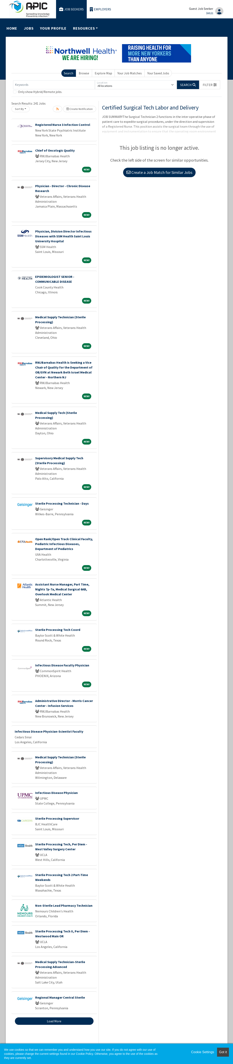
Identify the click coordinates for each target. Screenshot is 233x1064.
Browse (84, 73)
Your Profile (53, 28)
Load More (54, 1021)
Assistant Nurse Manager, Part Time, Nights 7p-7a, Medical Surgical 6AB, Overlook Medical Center (62, 589)
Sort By (19, 109)
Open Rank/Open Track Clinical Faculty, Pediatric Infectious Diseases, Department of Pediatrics (64, 544)
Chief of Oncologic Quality (55, 150)
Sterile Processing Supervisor (57, 818)
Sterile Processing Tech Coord (57, 630)
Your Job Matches (129, 73)
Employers (100, 9)
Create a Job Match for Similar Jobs (159, 172)
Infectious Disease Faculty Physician (62, 665)
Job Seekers (71, 9)
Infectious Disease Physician (56, 793)
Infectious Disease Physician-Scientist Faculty (49, 731)
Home (12, 28)
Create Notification (79, 109)
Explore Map (103, 73)
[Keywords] (54, 84)
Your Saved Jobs (158, 73)
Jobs (29, 28)
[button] (209, 84)
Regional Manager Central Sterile (60, 997)
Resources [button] (84, 28)
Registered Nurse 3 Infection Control (62, 125)
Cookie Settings (202, 1052)
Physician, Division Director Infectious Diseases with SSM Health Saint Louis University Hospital (63, 236)
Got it (223, 1052)
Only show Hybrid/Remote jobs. (40, 92)
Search (68, 73)
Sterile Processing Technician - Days (62, 503)
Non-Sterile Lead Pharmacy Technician (63, 905)
